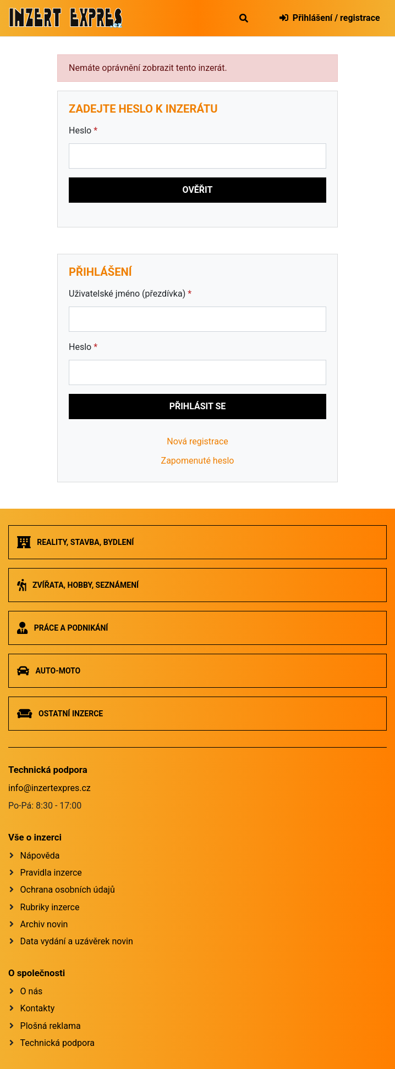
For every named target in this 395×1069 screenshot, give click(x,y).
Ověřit (198, 190)
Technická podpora (57, 1043)
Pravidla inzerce (51, 872)
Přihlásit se (197, 406)
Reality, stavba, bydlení (75, 542)
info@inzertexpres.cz (49, 788)
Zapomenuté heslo (197, 460)
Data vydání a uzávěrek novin (76, 941)
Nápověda (40, 855)
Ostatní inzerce (60, 714)
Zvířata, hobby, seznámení (78, 585)
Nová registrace (197, 441)
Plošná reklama (50, 1026)
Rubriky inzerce (50, 907)
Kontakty (37, 1008)
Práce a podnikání (62, 628)
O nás (31, 991)
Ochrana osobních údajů (67, 889)
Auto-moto (48, 671)
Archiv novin (44, 924)
